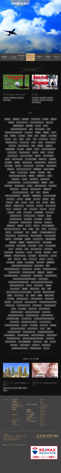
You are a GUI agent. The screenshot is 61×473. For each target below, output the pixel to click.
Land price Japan (25, 275)
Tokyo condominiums (14, 182)
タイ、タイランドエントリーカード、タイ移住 (18, 292)
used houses (48, 249)
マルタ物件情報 (18, 239)
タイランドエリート (22, 122)
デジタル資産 (27, 219)
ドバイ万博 (24, 189)
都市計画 (49, 272)
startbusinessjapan (36, 102)
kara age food (14, 322)
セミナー (20, 199)
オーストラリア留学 (50, 235)
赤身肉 (31, 229)
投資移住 (17, 162)
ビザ (35, 139)
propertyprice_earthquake (45, 332)
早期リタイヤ (52, 162)
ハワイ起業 (48, 219)
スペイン (53, 139)
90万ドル (18, 165)
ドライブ (50, 259)
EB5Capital (26, 195)
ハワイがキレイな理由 (12, 318)
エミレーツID (49, 212)
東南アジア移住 (49, 295)
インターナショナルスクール (20, 192)
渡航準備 (29, 149)
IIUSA (40, 245)
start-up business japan (12, 325)
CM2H (19, 212)
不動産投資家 (37, 169)
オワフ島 (45, 202)
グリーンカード (24, 142)
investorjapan (13, 97)
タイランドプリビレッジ (37, 122)
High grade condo (36, 348)
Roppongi (37, 269)
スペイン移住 (32, 245)
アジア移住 (11, 298)
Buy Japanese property (11, 275)
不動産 (21, 139)
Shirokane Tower (10, 341)
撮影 (49, 328)
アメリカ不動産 (29, 262)
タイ (15, 139)
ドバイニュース (12, 152)
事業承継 (21, 242)
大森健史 (40, 145)
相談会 (52, 202)
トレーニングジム (50, 205)
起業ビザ (8, 239)
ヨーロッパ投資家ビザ (47, 225)
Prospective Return (22, 298)
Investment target (40, 162)
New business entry (16, 312)
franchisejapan (43, 97)
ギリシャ (8, 139)
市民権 (9, 295)
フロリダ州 (39, 205)
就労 (26, 249)
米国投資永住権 (10, 149)
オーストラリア (43, 139)
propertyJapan (20, 97)
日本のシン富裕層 (48, 169)
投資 (17, 202)
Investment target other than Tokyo (33, 338)
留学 (10, 259)
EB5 (49, 129)
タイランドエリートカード (23, 169)
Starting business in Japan (29, 322)
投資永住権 (25, 119)
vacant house (37, 341)
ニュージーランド (12, 155)
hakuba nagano (24, 345)
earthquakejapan (9, 335)
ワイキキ (24, 325)
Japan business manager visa (14, 132)
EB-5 (36, 135)
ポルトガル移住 (21, 245)
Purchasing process (30, 302)
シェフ (31, 202)
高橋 (49, 172)
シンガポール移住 (50, 245)
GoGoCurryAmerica (48, 292)
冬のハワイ (17, 259)
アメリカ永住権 (47, 242)
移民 (25, 209)
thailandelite (33, 179)
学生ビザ (35, 152)
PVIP (55, 252)
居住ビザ (8, 205)
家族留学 (46, 132)
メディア (46, 348)
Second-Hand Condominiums (48, 302)
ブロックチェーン (38, 239)
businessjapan (35, 97)
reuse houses (8, 252)
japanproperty (35, 100)
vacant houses (20, 252)
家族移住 (31, 175)
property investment (28, 272)
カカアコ (53, 255)
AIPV (27, 232)
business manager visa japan (18, 175)
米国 (48, 265)
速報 (46, 341)
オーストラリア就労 (36, 235)
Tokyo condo (50, 338)
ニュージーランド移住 (26, 155)
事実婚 (40, 295)
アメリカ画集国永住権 (24, 341)
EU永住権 (7, 302)
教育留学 (44, 182)
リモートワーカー (32, 328)
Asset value (40, 262)
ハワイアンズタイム (45, 322)
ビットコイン (44, 325)
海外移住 (7, 119)
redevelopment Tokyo (13, 338)
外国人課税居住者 (50, 239)
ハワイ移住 (20, 149)
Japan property (40, 129)
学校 (52, 199)
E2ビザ (37, 149)
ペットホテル (30, 205)
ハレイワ (52, 209)
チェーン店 (37, 292)
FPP (32, 192)
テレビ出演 (38, 252)
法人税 (48, 215)
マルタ (28, 139)
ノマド (42, 328)
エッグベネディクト (36, 249)
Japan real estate (17, 159)
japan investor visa (40, 185)
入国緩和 (48, 285)
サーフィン (43, 209)
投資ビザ (53, 119)
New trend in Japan (19, 255)
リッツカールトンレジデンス (12, 229)
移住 (31, 129)
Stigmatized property (14, 332)
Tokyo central (49, 298)
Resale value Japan (23, 335)
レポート (8, 232)
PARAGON (40, 215)
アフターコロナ (38, 285)
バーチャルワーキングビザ (17, 328)
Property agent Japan (32, 315)
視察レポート (42, 159)
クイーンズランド (10, 235)
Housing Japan (38, 275)
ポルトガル (49, 122)
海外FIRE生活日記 (18, 125)
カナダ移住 (41, 172)
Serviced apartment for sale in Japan (42, 282)
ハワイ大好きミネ (50, 142)
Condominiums (27, 269)
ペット (8, 209)
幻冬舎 (49, 175)
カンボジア (11, 212)
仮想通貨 (28, 199)
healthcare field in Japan (32, 312)
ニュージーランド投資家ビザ (31, 182)
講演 (25, 259)
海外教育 (20, 225)
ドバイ (45, 125)
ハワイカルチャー (26, 318)
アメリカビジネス (28, 165)
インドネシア (52, 229)
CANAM (30, 185)
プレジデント (33, 259)
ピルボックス (17, 209)
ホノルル (53, 341)
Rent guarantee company (16, 315)
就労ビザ (37, 155)
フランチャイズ (10, 305)
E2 (27, 295)
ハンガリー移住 (10, 245)
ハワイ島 (24, 202)
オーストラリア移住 (31, 159)
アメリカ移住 (8, 165)
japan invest (38, 222)
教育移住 (38, 132)
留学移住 (32, 172)
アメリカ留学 (10, 262)
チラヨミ (42, 259)
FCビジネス (37, 199)
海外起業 (43, 135)
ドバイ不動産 (52, 135)
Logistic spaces (43, 279)
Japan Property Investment (18, 129)
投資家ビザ (16, 119)
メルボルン (9, 202)
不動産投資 (52, 159)
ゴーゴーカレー (19, 295)
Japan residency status (16, 285)
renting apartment (14, 272)
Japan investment (23, 145)
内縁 (49, 288)
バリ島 (43, 229)
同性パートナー (34, 288)
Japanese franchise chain (12, 269)
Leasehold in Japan (51, 275)
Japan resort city (35, 189)
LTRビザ (24, 179)
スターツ (29, 285)
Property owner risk (29, 332)
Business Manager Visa (48, 149)
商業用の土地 (11, 225)
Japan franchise (27, 162)
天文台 (13, 308)
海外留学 (20, 262)
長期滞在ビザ (47, 189)
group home (46, 312)
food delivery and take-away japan (44, 318)
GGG (51, 182)
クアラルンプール (22, 172)
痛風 (24, 229)
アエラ (10, 249)
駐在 (6, 135)
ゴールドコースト (23, 235)
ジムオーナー (33, 209)
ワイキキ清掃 (33, 325)
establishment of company (19, 348)
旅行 (37, 229)
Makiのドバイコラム (11, 142)
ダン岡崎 (11, 122)
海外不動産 (29, 125)
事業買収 (34, 232)
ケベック (28, 225)
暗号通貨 (53, 325)
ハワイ (53, 132)
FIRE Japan (14, 345)
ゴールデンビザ (36, 119)
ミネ (38, 202)
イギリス (36, 225)
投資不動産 (8, 255)
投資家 (29, 135)
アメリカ (38, 125)
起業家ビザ (41, 272)
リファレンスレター (29, 215)
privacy (30, 252)
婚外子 (33, 295)
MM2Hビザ (10, 169)
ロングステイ (10, 199)
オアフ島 (50, 152)
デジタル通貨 (38, 219)
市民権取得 (13, 242)
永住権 (7, 159)
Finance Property (44, 308)
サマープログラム (43, 255)
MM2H (43, 152)
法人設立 (45, 199)
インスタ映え (22, 308)
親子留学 (13, 135)
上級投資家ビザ (36, 195)
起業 (33, 145)
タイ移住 (45, 119)
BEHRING (45, 192)
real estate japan (48, 155)
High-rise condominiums (12, 195)
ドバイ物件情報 (38, 212)
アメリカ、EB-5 (18, 302)
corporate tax (46, 345)
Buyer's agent (39, 265)
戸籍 (43, 288)
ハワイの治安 (32, 255)
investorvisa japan (50, 305)
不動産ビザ (49, 145)
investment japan (24, 152)
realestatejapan (6, 100)
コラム (40, 142)
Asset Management (36, 298)
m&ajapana (42, 100)
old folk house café (47, 315)
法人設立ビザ (15, 179)
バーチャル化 (27, 212)
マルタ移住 (47, 252)
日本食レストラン (18, 205)
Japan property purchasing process (22, 265)
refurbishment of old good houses (18, 282)
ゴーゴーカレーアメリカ (23, 305)
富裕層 (12, 172)
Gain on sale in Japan (38, 335)
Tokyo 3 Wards (15, 288)
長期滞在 (27, 239)
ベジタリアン (32, 308)
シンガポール (28, 132)
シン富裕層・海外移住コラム (47, 232)
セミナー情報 (40, 165)
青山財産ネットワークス (33, 242)
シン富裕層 (8, 162)
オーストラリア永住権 (49, 195)
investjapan (6, 97)
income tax (36, 345)
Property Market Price (50, 269)
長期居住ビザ (41, 175)
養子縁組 (25, 288)
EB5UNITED (8, 185)
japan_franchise (51, 335)
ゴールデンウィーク (16, 215)
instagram (19, 249)
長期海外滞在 (50, 262)
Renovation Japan (26, 222)
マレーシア (12, 145)
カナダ (33, 142)
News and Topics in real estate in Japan (24, 279)
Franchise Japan (19, 185)
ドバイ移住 (21, 135)
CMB (38, 192)
